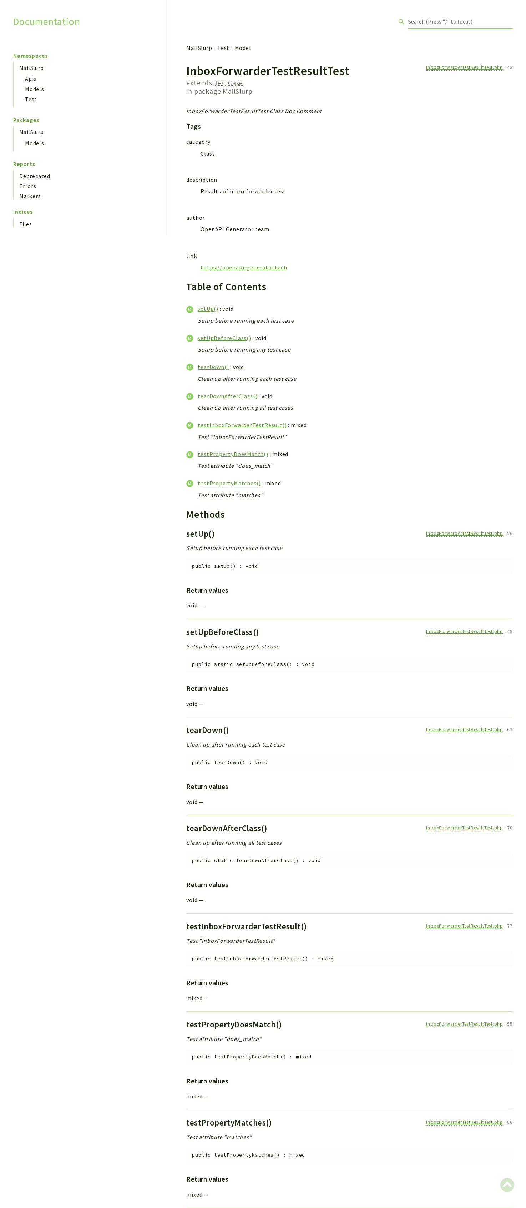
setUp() (208, 308)
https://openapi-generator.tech (244, 267)
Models (34, 88)
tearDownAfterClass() (227, 396)
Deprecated (34, 176)
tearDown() (213, 366)
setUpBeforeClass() (224, 338)
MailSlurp (31, 67)
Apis (30, 78)
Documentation (46, 21)
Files (25, 224)
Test (31, 99)
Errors (27, 185)
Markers (30, 195)
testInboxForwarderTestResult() (242, 425)
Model (243, 47)
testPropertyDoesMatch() (233, 454)
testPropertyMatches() (229, 483)
